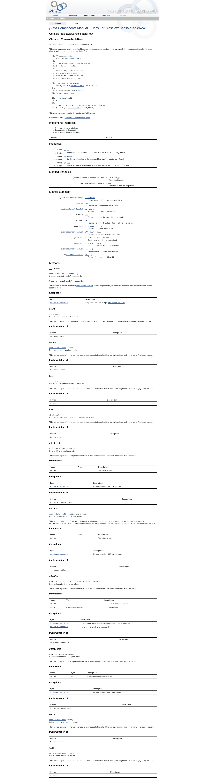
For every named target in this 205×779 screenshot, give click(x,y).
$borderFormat (69, 154)
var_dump (63, 96)
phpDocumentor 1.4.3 (81, 773)
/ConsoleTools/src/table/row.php (77, 115)
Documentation (89, 15)
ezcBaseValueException (59, 298)
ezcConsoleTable (77, 84)
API (76, 23)
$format (67, 160)
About (55, 15)
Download (106, 15)
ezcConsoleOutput (116, 156)
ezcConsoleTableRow (73, 58)
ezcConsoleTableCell (74, 205)
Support (123, 15)
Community (72, 15)
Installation (60, 18)
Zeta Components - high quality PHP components (102, 7)
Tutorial (58, 23)
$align (66, 147)
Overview (51, 18)
